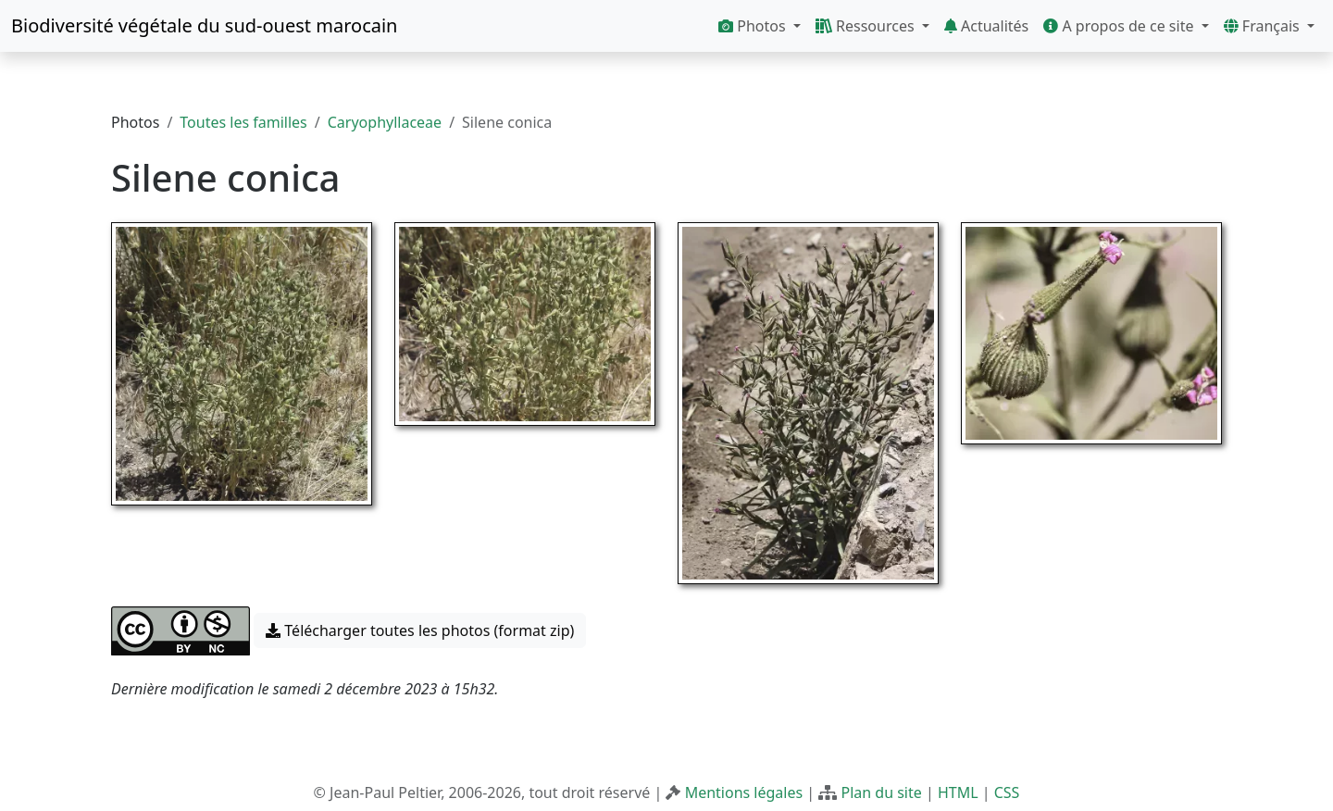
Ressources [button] (867, 26)
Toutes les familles (243, 122)
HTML (958, 792)
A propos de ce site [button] (1120, 26)
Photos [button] (754, 26)
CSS (1007, 792)
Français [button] (1263, 26)
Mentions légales (744, 792)
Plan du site (881, 792)
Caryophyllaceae (385, 122)
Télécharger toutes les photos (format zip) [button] (420, 630)
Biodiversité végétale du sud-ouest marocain (204, 25)
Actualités (986, 26)
